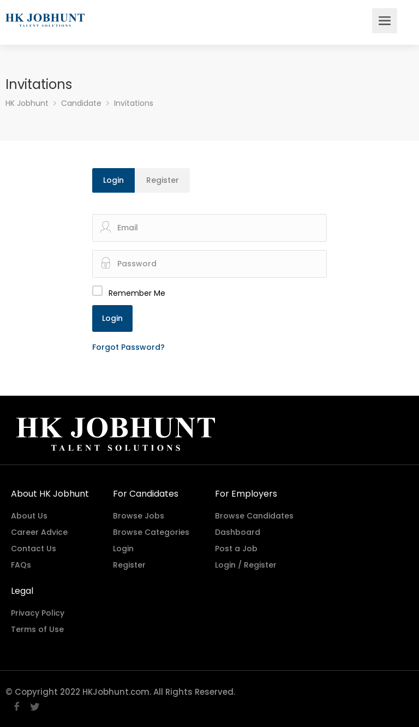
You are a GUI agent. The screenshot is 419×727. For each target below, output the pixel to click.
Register (162, 180)
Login (113, 180)
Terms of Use (37, 629)
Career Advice (39, 532)
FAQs (21, 564)
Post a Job (236, 548)
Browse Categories (151, 532)
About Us (29, 515)
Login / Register (246, 564)
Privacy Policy (37, 612)
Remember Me (137, 293)
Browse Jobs (138, 515)
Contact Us (33, 548)
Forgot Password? (128, 347)
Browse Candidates (254, 515)
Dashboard (237, 532)
